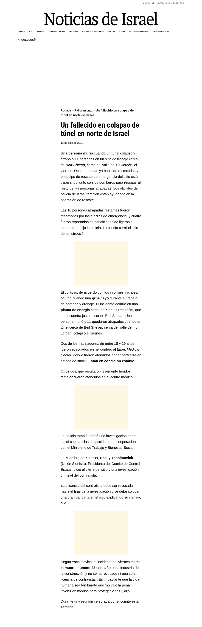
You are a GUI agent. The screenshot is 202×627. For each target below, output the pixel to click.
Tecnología (161, 31)
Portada (66, 110)
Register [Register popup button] (157, 3)
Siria (111, 31)
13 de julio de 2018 (72, 142)
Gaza (40, 31)
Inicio (21, 31)
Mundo (73, 31)
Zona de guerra (93, 31)
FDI (31, 31)
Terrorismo (56, 31)
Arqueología (27, 39)
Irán (122, 31)
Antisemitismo (138, 31)
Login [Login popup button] (146, 3)
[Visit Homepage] (101, 18)
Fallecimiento (83, 110)
